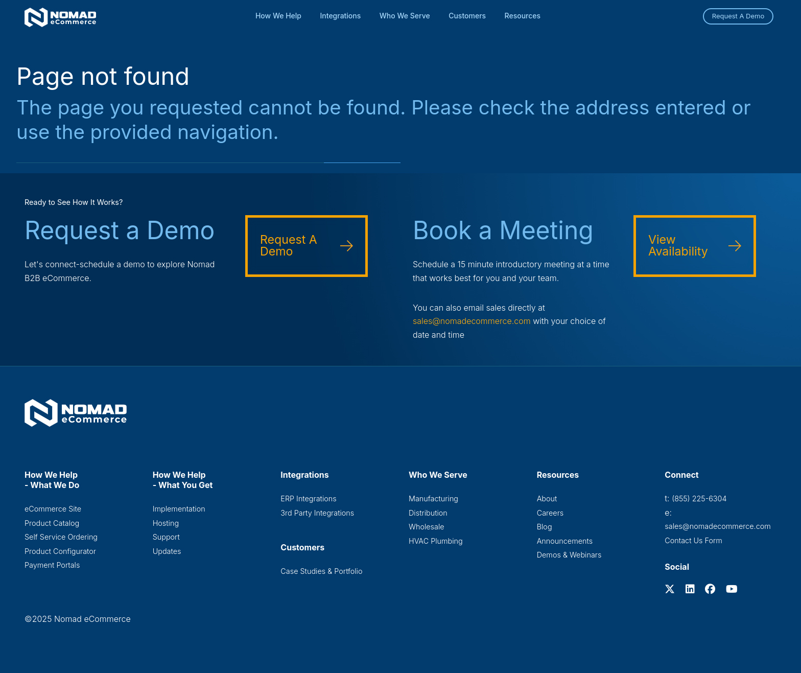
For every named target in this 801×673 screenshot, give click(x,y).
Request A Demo (738, 16)
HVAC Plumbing (436, 541)
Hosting (166, 523)
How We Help (278, 15)
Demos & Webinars (569, 554)
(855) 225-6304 (699, 498)
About (547, 498)
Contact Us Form (693, 540)
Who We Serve (405, 15)
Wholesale (426, 526)
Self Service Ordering (61, 536)
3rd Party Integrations (317, 512)
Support (166, 536)
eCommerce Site (53, 508)
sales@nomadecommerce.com (472, 321)
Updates (167, 551)
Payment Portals (52, 565)
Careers (550, 512)
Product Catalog (52, 523)
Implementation (179, 508)
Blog (544, 526)
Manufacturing (433, 498)
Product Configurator (60, 551)
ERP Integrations (308, 498)
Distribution (428, 512)
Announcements (565, 541)
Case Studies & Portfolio (321, 571)
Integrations (340, 15)
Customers (467, 15)
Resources (523, 15)
